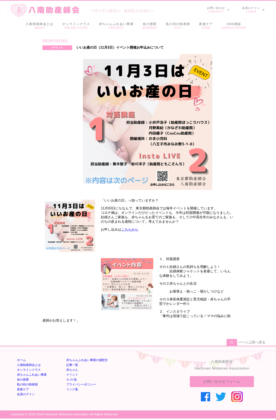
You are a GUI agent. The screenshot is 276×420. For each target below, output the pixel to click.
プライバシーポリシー (81, 384)
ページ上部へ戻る (251, 342)
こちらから (129, 229)
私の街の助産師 (27, 384)
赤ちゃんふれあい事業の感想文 (87, 360)
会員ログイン (26, 394)
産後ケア (23, 389)
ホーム (21, 360)
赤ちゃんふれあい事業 (32, 374)
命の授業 (23, 379)
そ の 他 (71, 379)
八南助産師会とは (29, 365)
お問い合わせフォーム (222, 381)
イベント (72, 374)
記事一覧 (72, 365)
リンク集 (72, 389)
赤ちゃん (72, 369)
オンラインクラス (29, 369)
